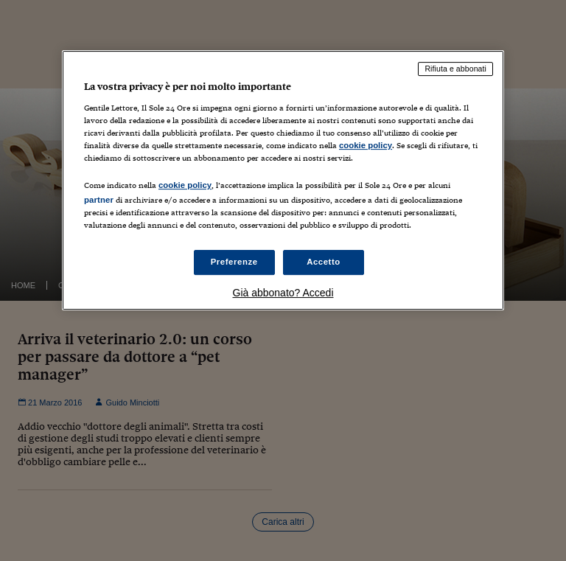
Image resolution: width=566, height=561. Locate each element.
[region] (283, 180)
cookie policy (365, 145)
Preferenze (234, 261)
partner (98, 199)
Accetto (323, 261)
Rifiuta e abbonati (455, 68)
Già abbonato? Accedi (283, 293)
